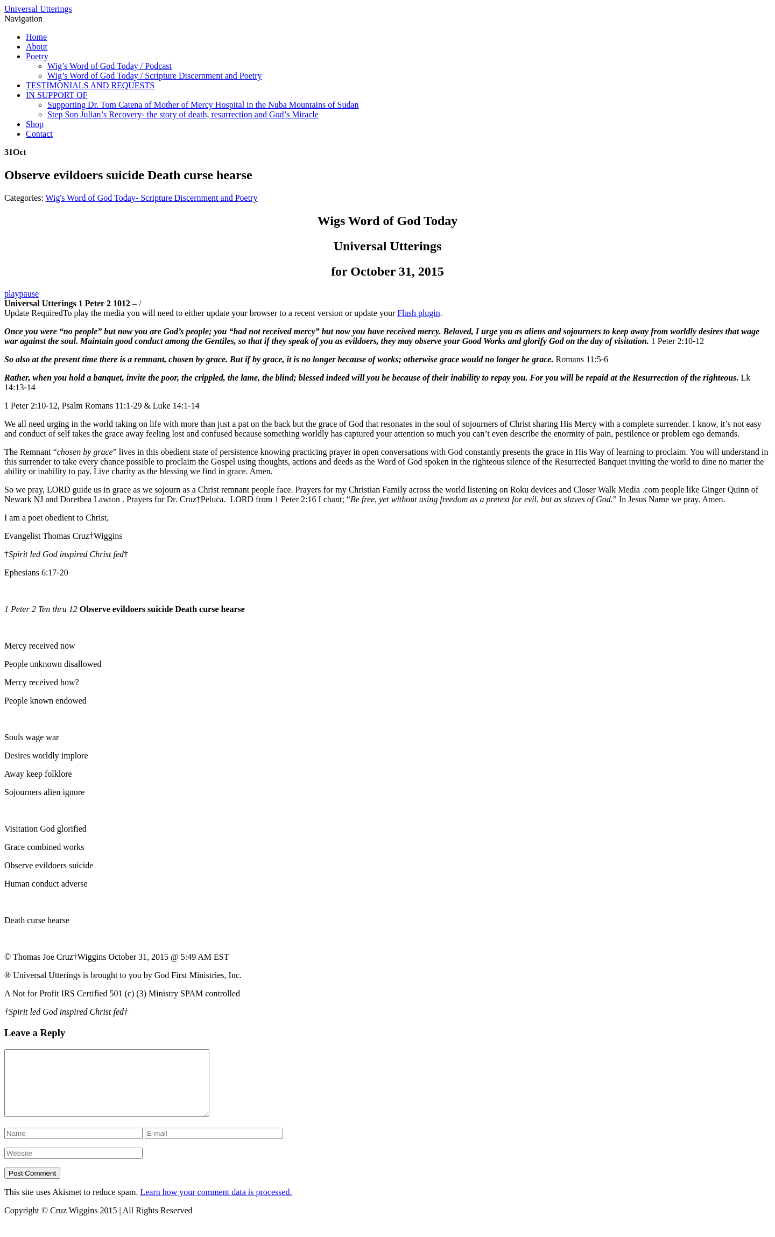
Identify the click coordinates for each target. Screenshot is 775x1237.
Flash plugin (418, 313)
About (36, 46)
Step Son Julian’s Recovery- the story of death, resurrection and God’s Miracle (183, 114)
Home (36, 36)
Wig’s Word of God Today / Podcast (109, 66)
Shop (35, 124)
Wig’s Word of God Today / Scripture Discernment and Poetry (154, 75)
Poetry (37, 56)
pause (29, 293)
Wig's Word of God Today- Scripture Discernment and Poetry (152, 197)
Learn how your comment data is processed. (216, 1205)
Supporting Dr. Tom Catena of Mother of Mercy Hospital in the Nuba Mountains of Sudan (203, 104)
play (11, 293)
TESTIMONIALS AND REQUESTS (90, 85)
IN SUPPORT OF (56, 95)
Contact (39, 133)
